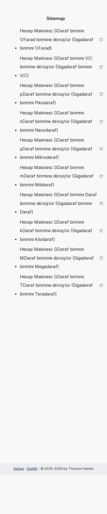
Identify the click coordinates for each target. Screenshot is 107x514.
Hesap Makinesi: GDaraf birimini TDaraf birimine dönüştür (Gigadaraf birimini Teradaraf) (56, 285)
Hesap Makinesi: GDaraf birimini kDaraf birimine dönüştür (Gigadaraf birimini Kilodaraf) (56, 231)
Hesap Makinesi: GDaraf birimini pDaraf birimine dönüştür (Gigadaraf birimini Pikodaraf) (56, 94)
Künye (19, 469)
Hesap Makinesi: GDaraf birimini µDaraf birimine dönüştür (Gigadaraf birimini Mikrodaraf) (56, 148)
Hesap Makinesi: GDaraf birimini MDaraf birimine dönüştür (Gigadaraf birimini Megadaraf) (57, 258)
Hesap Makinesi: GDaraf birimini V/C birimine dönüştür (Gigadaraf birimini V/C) (56, 67)
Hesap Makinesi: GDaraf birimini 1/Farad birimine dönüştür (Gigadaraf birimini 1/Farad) (56, 39)
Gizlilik (32, 469)
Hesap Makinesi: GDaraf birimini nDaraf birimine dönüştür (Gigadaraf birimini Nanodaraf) (56, 121)
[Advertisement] (53, 388)
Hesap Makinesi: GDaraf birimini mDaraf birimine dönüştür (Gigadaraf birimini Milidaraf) (57, 176)
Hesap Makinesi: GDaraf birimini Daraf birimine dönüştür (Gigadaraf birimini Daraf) (58, 203)
